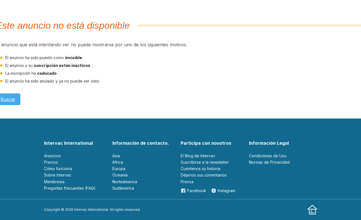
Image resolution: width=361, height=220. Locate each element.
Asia (116, 155)
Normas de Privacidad (269, 162)
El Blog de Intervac (198, 155)
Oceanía (120, 175)
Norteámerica (124, 181)
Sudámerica (123, 188)
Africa (117, 162)
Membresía (54, 181)
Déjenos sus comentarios (204, 175)
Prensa (187, 181)
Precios (51, 162)
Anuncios (52, 155)
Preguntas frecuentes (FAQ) (70, 188)
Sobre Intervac (57, 175)
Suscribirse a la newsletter (205, 162)
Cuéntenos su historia (200, 168)
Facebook (193, 190)
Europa (118, 168)
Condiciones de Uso (268, 155)
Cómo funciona (58, 168)
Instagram (223, 190)
